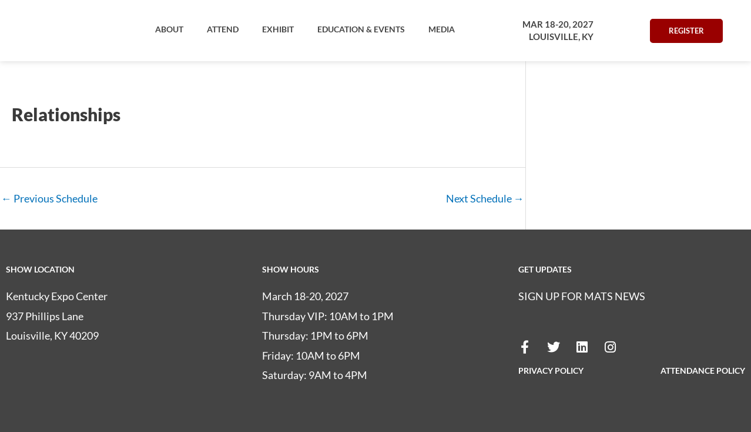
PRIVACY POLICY (551, 370)
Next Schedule (485, 198)
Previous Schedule (49, 198)
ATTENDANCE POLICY (703, 370)
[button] (169, 29)
